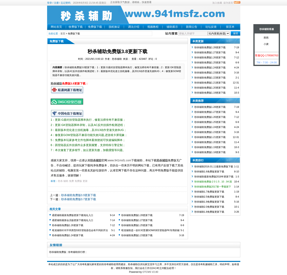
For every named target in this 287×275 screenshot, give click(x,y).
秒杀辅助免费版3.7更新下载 (78, 199)
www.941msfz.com (119, 160)
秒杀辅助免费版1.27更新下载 (137, 220)
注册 (56, 2)
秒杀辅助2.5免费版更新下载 (209, 196)
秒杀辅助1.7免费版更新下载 (209, 191)
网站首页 (56, 26)
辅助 (65, 181)
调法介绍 (133, 26)
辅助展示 (172, 26)
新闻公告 (191, 26)
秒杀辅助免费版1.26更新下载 (67, 225)
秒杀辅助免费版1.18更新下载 (210, 152)
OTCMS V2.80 (150, 272)
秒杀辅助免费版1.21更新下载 (210, 82)
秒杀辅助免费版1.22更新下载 (210, 77)
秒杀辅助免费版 (57, 252)
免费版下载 (95, 26)
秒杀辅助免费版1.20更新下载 (210, 87)
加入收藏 (217, 2)
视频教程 (153, 26)
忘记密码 (65, 2)
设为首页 (228, 2)
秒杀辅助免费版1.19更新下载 (210, 92)
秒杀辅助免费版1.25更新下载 (137, 225)
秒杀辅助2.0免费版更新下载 (209, 206)
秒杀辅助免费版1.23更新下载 (137, 235)
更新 (85, 181)
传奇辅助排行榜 (76, 252)
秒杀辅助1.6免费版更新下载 (209, 171)
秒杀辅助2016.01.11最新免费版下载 (213, 166)
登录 (49, 2)
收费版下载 (76, 26)
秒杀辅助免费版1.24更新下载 (67, 235)
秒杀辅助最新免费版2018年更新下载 (214, 176)
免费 (71, 181)
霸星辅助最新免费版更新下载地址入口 (72, 215)
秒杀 (60, 181)
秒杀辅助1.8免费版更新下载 (209, 211)
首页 (62, 33)
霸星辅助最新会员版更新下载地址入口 (72, 220)
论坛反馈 (211, 26)
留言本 (230, 26)
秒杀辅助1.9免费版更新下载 (209, 201)
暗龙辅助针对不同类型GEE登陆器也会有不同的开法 (80, 230)
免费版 (78, 181)
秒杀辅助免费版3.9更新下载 (78, 195)
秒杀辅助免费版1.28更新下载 (137, 215)
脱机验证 (114, 26)
